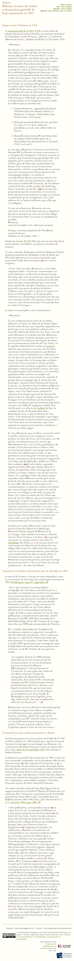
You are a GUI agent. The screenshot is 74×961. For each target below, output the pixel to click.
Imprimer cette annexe (62, 9)
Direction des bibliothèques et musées (48, 946)
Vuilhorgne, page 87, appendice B (29, 582)
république (13, 542)
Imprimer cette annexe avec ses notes (56, 11)
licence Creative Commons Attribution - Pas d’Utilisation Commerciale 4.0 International (43, 936)
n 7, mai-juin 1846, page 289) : (21, 802)
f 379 (28, 241)
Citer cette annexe (64, 6)
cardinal (41, 408)
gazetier (51, 346)
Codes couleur (66, 4)
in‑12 (37, 117)
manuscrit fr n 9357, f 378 (24, 31)
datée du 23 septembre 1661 (31, 749)
